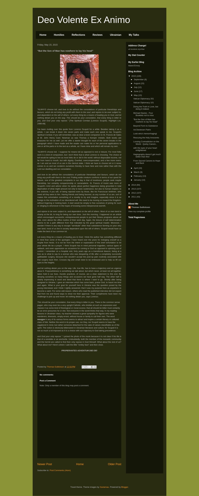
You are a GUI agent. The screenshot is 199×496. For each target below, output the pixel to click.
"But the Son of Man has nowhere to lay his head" (145, 120)
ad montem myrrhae (136, 49)
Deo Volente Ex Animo (83, 20)
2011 (134, 197)
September (139, 79)
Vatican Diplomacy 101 (143, 102)
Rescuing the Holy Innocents (146, 137)
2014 (134, 185)
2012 (134, 193)
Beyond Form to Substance (145, 126)
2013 (134, 189)
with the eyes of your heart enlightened (145, 149)
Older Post (114, 464)
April (136, 168)
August (137, 83)
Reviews (97, 35)
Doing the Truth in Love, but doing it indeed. (145, 107)
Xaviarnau (104, 487)
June (136, 91)
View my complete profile (139, 211)
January (138, 180)
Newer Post (44, 464)
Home (42, 35)
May (136, 95)
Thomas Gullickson (140, 207)
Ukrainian (115, 35)
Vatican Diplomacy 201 (143, 98)
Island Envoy (134, 65)
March (137, 172)
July (136, 87)
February (138, 176)
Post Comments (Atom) (60, 470)
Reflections (78, 35)
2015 (134, 76)
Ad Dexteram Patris (142, 130)
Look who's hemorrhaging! (145, 133)
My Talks (134, 35)
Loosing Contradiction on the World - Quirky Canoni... (146, 142)
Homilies (59, 35)
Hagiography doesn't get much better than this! (147, 155)
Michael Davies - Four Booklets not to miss (143, 114)
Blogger (124, 487)
